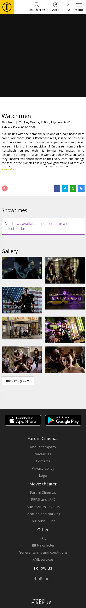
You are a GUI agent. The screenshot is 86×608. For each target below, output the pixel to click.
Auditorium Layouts (43, 506)
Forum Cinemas (43, 492)
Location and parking (43, 513)
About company (43, 447)
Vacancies (43, 454)
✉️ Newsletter (43, 545)
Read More (9, 169)
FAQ (43, 538)
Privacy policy (43, 468)
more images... (18, 381)
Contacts (43, 461)
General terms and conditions (43, 552)
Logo (43, 475)
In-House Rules (43, 520)
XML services (43, 559)
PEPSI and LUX (43, 499)
